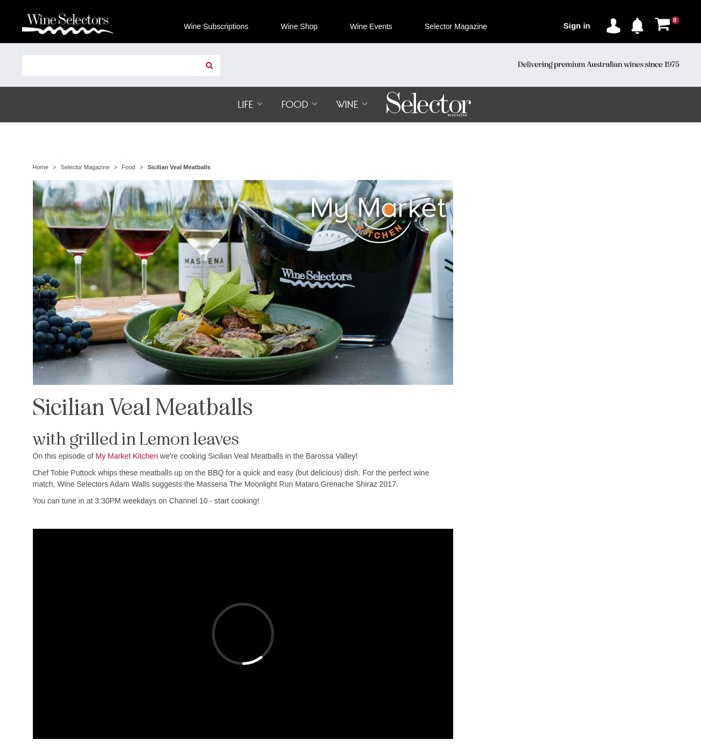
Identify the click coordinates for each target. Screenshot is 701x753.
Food (128, 167)
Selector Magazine (84, 167)
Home (40, 167)
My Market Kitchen (126, 456)
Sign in (577, 25)
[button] (640, 23)
